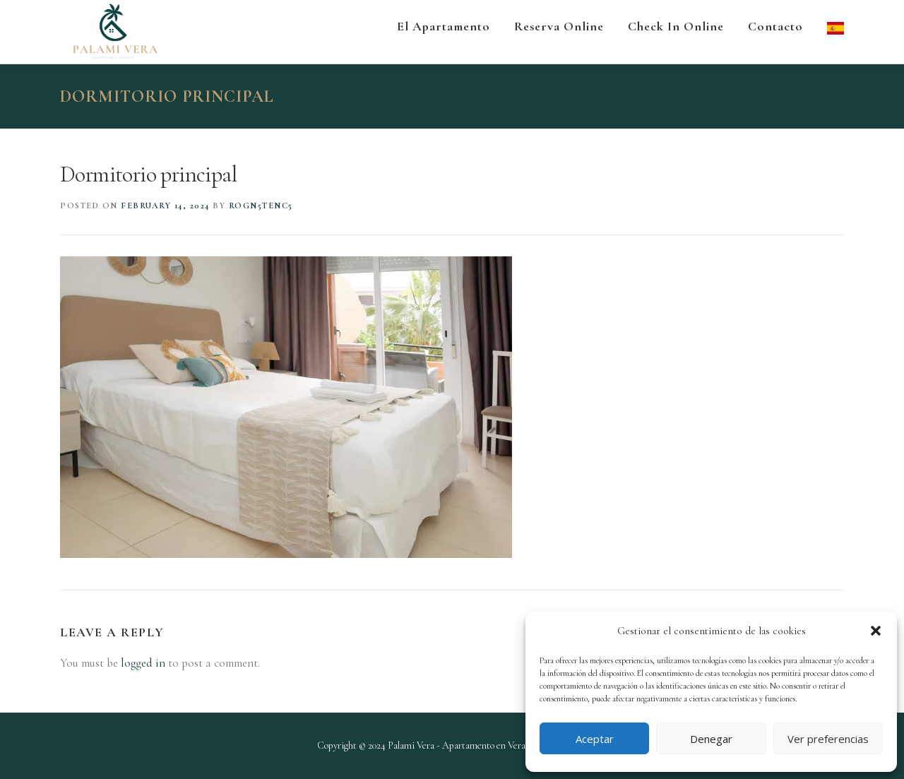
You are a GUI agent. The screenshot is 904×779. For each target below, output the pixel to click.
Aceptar (595, 739)
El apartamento (443, 26)
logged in (143, 662)
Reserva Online (559, 26)
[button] (876, 631)
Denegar (711, 739)
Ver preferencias (828, 739)
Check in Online (676, 26)
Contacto (775, 26)
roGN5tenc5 (261, 205)
